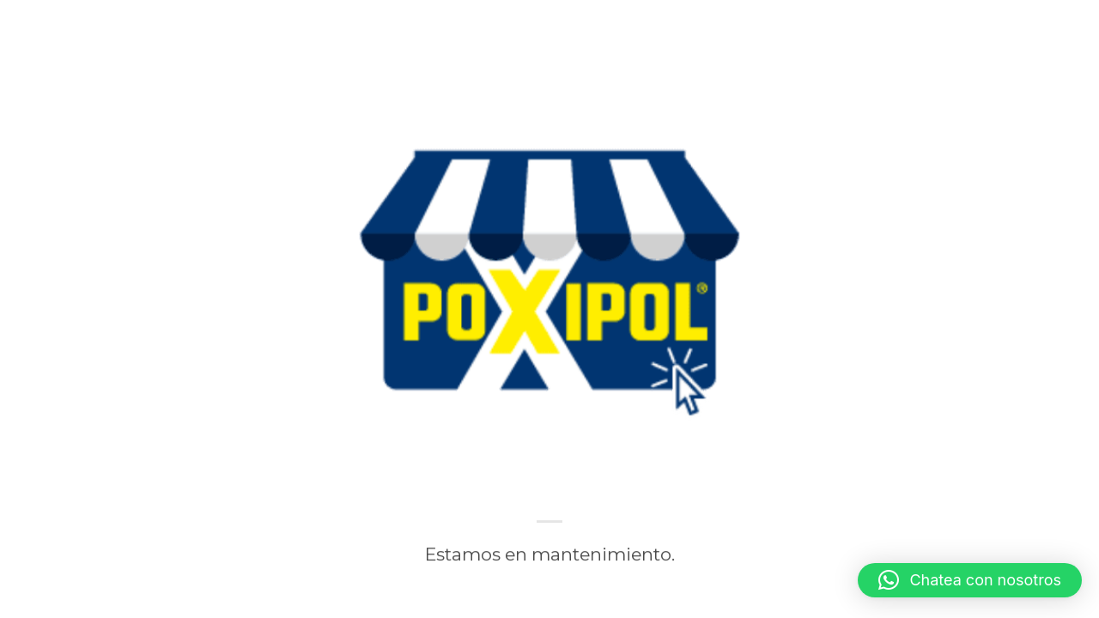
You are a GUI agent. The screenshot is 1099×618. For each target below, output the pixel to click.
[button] (970, 580)
